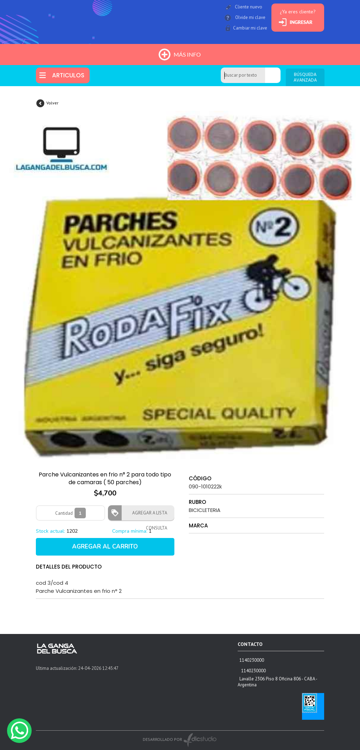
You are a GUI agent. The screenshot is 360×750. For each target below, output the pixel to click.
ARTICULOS (68, 75)
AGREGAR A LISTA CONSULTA (147, 515)
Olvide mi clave (250, 17)
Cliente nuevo (248, 7)
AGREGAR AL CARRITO (105, 547)
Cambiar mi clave (250, 28)
